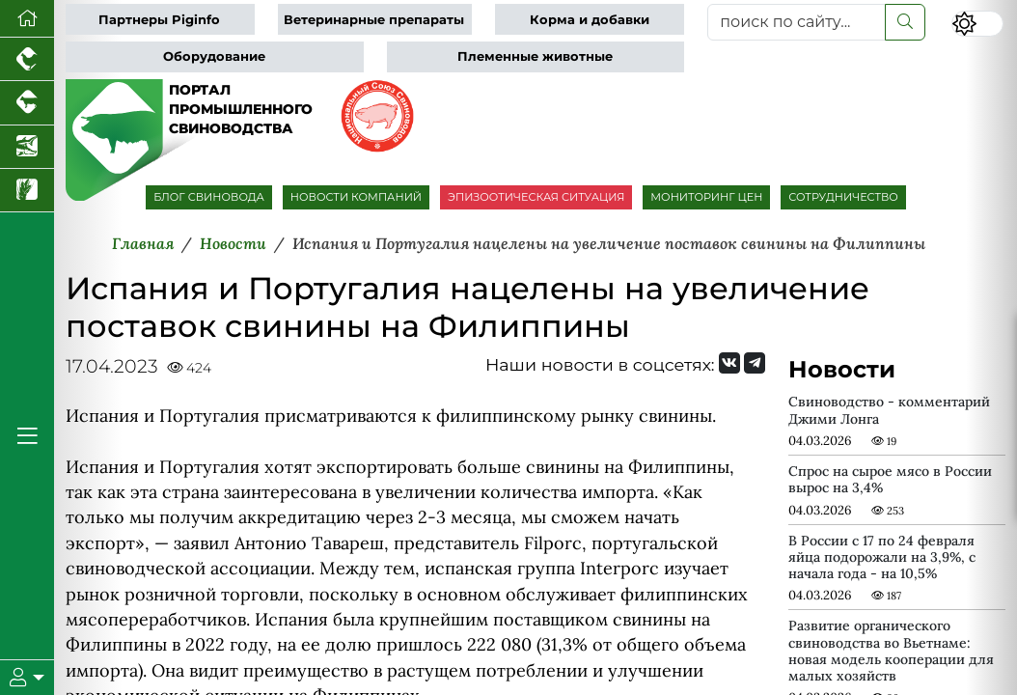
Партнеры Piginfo (159, 20)
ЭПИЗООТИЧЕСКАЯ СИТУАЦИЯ (536, 197)
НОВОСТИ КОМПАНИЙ (356, 197)
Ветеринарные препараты (374, 20)
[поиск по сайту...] (796, 22)
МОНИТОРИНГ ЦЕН (706, 197)
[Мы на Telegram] (754, 363)
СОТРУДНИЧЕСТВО (843, 197)
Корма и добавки (589, 20)
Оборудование (214, 56)
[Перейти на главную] (27, 19)
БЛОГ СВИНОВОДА (208, 197)
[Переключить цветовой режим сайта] (977, 24)
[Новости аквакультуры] (27, 147)
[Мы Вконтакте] (729, 363)
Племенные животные (535, 56)
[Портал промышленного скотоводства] (27, 103)
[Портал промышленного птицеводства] (27, 59)
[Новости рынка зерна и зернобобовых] (27, 190)
